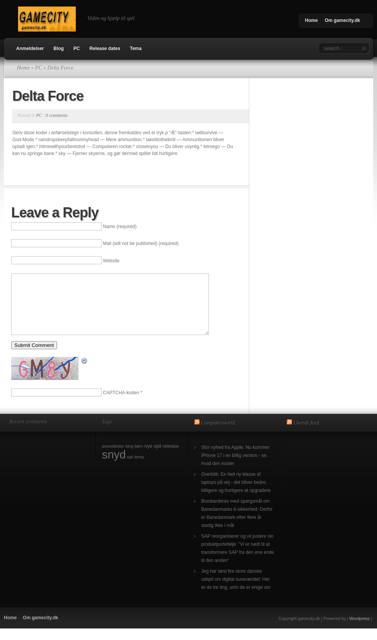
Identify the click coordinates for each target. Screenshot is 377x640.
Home (311, 20)
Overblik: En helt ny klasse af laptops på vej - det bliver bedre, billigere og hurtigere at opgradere (235, 494)
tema (139, 468)
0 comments (57, 115)
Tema (135, 48)
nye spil (152, 457)
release (171, 457)
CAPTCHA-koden (121, 404)
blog (129, 457)
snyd (114, 466)
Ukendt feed (306, 434)
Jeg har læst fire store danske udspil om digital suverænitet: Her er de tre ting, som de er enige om (235, 591)
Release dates (104, 48)
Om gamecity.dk (342, 20)
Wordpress (359, 630)
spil (130, 468)
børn (139, 457)
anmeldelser (113, 457)
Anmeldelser (30, 48)
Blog (58, 48)
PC (76, 48)
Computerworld (218, 434)
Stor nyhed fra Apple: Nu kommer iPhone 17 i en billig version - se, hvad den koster (235, 467)
